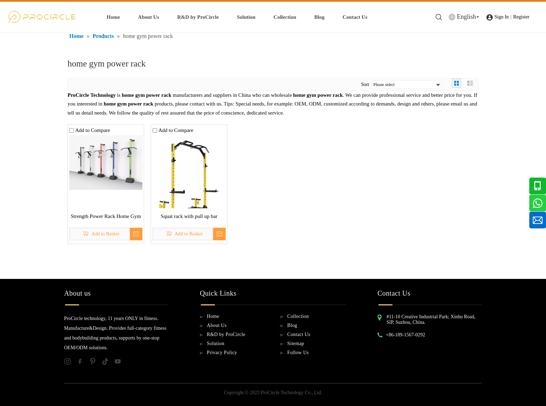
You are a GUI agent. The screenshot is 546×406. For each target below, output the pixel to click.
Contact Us (355, 17)
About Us (148, 17)
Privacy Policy (222, 352)
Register (521, 16)
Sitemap (295, 343)
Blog (319, 17)
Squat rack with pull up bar (189, 216)
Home (113, 17)
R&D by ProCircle (198, 17)
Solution (246, 17)
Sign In (501, 16)
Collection (285, 17)
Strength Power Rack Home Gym (106, 216)
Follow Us (298, 352)
